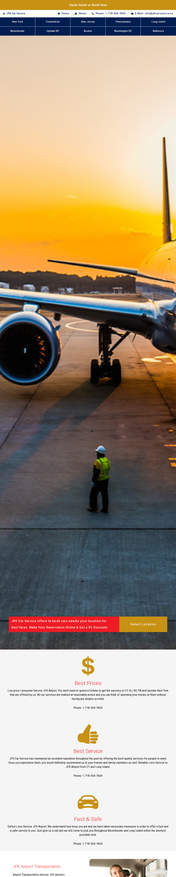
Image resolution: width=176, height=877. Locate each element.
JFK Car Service (16, 13)
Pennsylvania (123, 21)
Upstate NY (53, 31)
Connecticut (52, 21)
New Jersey (88, 21)
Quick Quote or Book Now (88, 5)
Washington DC (123, 31)
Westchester (17, 31)
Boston (88, 31)
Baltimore (158, 31)
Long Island (158, 21)
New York (17, 21)
